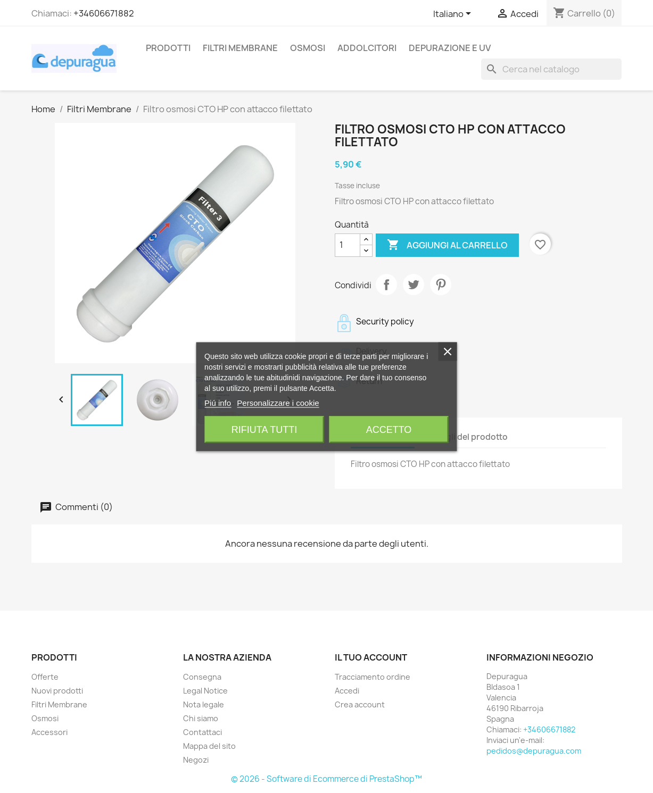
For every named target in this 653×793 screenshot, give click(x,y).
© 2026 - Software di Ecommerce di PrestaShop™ (326, 778)
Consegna (202, 677)
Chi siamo (200, 718)
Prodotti (168, 48)
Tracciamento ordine (372, 677)
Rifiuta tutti (264, 429)
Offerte (45, 677)
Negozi (196, 760)
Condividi (386, 284)
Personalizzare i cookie (278, 402)
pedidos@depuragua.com (533, 751)
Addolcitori (366, 48)
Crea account (360, 704)
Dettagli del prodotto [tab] (466, 437)
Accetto (389, 429)
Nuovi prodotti (57, 691)
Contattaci (202, 732)
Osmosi (307, 48)
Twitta (413, 284)
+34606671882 (103, 13)
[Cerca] (551, 69)
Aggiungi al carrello (447, 245)
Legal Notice (205, 691)
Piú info (217, 402)
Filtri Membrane (240, 48)
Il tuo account (371, 657)
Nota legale (203, 704)
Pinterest (440, 284)
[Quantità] (347, 245)
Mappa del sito (209, 746)
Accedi (347, 691)
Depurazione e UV (450, 48)
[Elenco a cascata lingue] (454, 14)
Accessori (49, 732)
